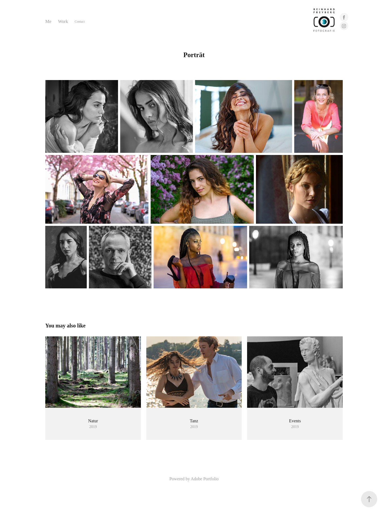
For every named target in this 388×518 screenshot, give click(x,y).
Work (63, 21)
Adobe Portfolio (205, 478)
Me (48, 21)
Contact (80, 21)
